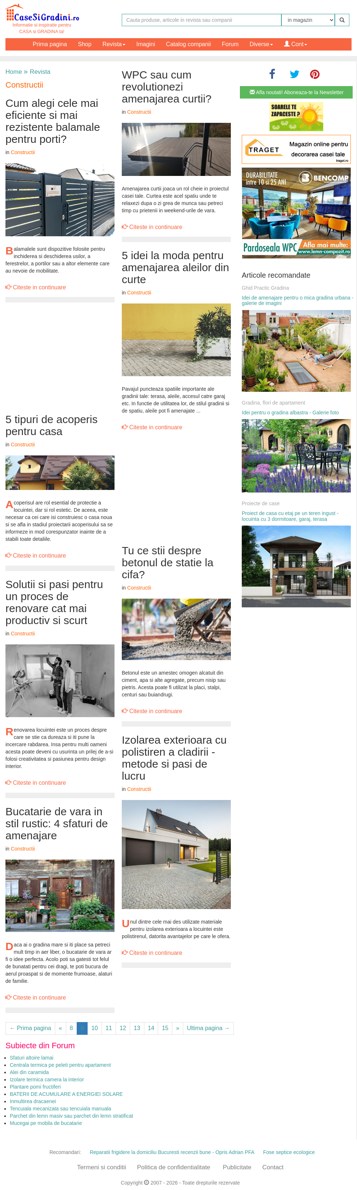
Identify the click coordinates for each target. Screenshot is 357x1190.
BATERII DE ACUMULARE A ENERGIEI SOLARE (66, 1094)
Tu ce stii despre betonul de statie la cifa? (167, 562)
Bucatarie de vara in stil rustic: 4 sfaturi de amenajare (56, 823)
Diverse (261, 44)
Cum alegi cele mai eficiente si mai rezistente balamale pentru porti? (52, 121)
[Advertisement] (60, 358)
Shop (84, 44)
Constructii (24, 84)
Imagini (145, 44)
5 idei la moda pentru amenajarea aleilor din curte (175, 267)
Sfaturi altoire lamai (31, 1058)
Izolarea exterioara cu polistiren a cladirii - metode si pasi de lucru (174, 758)
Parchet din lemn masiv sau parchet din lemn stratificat (71, 1116)
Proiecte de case (261, 503)
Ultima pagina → (208, 1028)
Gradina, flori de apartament (273, 403)
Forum (230, 44)
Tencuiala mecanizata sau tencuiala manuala (60, 1108)
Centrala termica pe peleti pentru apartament (60, 1065)
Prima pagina (50, 44)
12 (123, 1028)
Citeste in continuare (35, 287)
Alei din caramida (29, 1072)
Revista (114, 44)
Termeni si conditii (101, 1167)
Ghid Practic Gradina (265, 288)
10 (94, 1028)
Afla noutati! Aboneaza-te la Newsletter (297, 92)
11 (108, 1028)
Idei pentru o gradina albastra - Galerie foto (290, 412)
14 (151, 1028)
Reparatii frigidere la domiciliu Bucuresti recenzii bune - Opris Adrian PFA (172, 1152)
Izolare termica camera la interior (47, 1079)
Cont (295, 44)
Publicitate (237, 1167)
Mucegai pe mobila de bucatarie (46, 1123)
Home (13, 71)
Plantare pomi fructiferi (35, 1087)
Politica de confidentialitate (173, 1167)
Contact (273, 1167)
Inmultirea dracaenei (33, 1101)
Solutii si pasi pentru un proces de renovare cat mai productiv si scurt (54, 602)
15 (165, 1028)
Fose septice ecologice (289, 1152)
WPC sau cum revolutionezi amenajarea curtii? (167, 87)
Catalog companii (188, 44)
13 (137, 1028)
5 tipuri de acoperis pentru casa (51, 425)
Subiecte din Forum (40, 1045)
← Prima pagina (30, 1028)
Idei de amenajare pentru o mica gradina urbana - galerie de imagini (297, 300)
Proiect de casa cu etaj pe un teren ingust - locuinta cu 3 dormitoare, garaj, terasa (290, 516)
